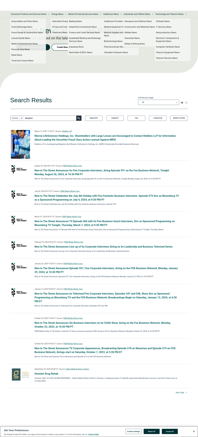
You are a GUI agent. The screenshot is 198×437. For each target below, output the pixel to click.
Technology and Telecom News (169, 14)
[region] (99, 431)
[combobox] (158, 102)
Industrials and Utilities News (137, 14)
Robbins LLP (67, 131)
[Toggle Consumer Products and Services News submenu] (49, 14)
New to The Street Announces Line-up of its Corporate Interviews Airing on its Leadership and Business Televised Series (104, 246)
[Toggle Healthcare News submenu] (121, 14)
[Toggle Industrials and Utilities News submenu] (152, 14)
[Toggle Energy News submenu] (66, 14)
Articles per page (145, 97)
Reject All (151, 431)
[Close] (194, 431)
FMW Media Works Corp (72, 166)
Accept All (170, 431)
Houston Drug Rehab (46, 373)
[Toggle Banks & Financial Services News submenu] (101, 14)
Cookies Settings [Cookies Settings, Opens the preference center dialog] (133, 431)
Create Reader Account (67, 47)
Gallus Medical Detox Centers (77, 369)
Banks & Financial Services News (83, 14)
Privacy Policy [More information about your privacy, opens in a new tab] (93, 434)
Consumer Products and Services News (29, 14)
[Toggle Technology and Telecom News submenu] (186, 14)
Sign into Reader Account (33, 47)
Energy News (57, 14)
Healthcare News (111, 14)
